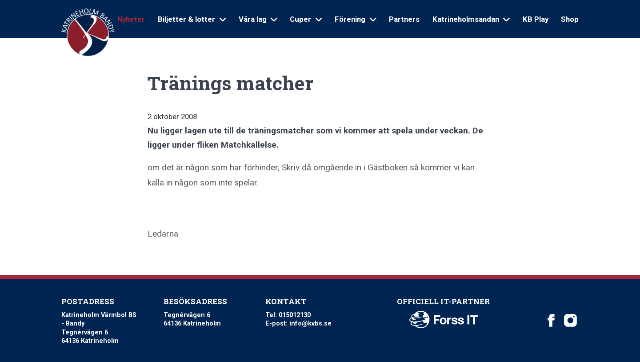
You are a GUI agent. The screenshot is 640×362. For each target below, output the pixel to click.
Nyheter (131, 19)
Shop (570, 19)
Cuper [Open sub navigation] (306, 19)
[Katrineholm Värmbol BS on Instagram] (570, 320)
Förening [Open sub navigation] (355, 19)
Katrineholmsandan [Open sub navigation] (471, 19)
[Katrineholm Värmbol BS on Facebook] (551, 320)
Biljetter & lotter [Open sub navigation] (192, 19)
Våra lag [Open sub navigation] (258, 19)
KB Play (535, 19)
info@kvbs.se (310, 323)
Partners (404, 19)
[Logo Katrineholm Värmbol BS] (88, 32)
